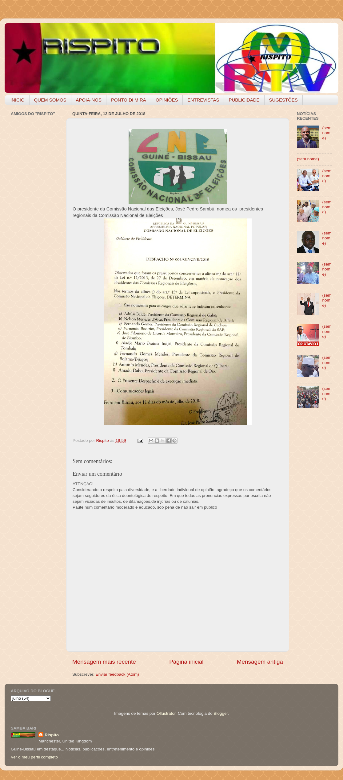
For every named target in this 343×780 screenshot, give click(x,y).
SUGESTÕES (283, 99)
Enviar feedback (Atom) (117, 674)
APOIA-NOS (89, 99)
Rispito (52, 735)
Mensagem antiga (260, 661)
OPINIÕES (167, 99)
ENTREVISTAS (203, 99)
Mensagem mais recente (104, 661)
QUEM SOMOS (50, 99)
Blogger (220, 713)
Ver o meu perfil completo (34, 757)
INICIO (17, 99)
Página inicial (186, 661)
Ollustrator (166, 713)
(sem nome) (326, 133)
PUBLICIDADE (244, 99)
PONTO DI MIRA (128, 99)
